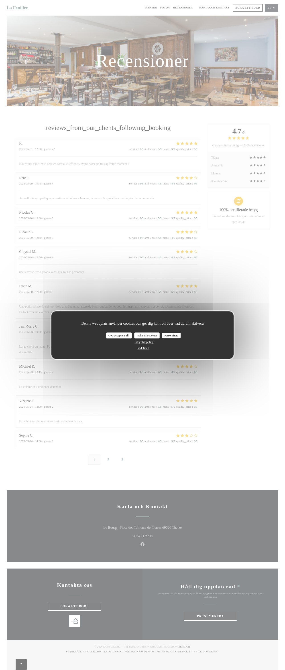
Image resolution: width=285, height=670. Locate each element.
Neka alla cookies (147, 335)
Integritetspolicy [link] (143, 342)
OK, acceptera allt (118, 335)
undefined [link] (143, 348)
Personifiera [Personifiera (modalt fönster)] (171, 335)
